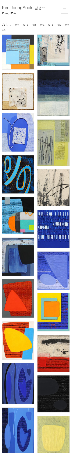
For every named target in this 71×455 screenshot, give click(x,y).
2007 (4, 29)
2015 (50, 25)
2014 (59, 25)
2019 (17, 25)
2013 (67, 25)
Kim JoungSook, (23, 7)
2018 (25, 25)
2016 (42, 25)
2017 (34, 25)
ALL (6, 24)
